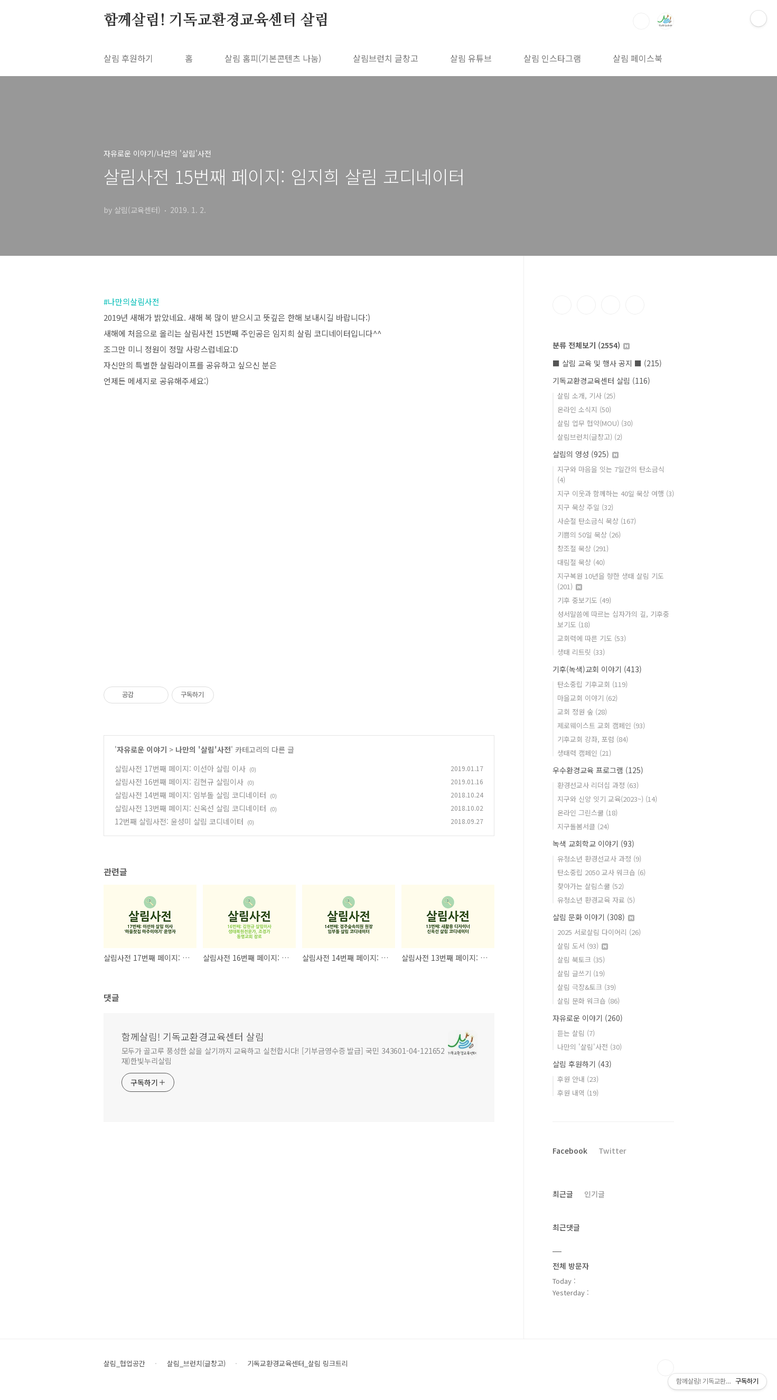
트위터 (610, 304)
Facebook (570, 1150)
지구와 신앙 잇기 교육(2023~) (607, 799)
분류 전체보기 (591, 345)
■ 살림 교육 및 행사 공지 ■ (607, 363)
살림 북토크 (581, 959)
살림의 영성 (586, 454)
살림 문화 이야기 (593, 917)
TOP (665, 1367)
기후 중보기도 (584, 600)
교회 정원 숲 (582, 712)
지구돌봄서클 (583, 826)
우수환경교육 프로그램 (598, 770)
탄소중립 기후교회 (592, 684)
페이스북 (562, 304)
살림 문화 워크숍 (588, 1001)
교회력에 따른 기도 (591, 638)
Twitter (612, 1150)
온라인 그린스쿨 (587, 813)
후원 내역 (577, 1093)
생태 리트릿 (581, 652)
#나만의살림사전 (132, 301)
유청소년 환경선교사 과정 (599, 859)
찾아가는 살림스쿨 (590, 886)
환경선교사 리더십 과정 (598, 785)
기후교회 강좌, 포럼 (592, 739)
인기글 (594, 1194)
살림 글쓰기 (581, 973)
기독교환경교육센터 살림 (601, 380)
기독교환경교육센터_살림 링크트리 (297, 1363)
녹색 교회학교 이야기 (593, 843)
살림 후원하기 (128, 58)
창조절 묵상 (583, 548)
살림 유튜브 (471, 58)
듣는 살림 (576, 1033)
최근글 (563, 1194)
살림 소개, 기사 (586, 396)
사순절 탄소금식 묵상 (596, 521)
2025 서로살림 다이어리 (599, 932)
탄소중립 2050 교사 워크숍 (601, 872)
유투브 (634, 304)
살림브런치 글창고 (385, 58)
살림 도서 (582, 946)
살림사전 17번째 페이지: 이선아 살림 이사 (180, 768)
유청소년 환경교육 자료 (596, 900)
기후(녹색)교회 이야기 (597, 669)
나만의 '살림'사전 (203, 749)
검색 (641, 21)
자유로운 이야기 (142, 749)
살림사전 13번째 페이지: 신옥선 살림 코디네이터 (190, 808)
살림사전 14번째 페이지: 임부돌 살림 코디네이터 (190, 795)
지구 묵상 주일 (585, 507)
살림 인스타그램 (552, 58)
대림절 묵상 (581, 562)
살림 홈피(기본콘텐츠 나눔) (272, 58)
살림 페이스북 (637, 58)
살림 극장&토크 (586, 987)
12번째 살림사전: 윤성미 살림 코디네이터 (179, 821)
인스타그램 (586, 304)
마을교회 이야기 (587, 698)
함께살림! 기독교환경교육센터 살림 (216, 20)
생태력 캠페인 (584, 753)
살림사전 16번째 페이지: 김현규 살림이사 (179, 781)
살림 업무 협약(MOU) (595, 423)
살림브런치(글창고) (589, 437)
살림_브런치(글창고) (196, 1363)
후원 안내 (577, 1079)
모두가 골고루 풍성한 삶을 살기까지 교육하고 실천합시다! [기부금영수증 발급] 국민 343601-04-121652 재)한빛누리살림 (283, 1055)
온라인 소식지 (584, 409)
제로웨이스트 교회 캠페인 (601, 725)
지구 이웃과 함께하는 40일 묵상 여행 (615, 493)
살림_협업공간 (124, 1363)
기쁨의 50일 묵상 (589, 535)
